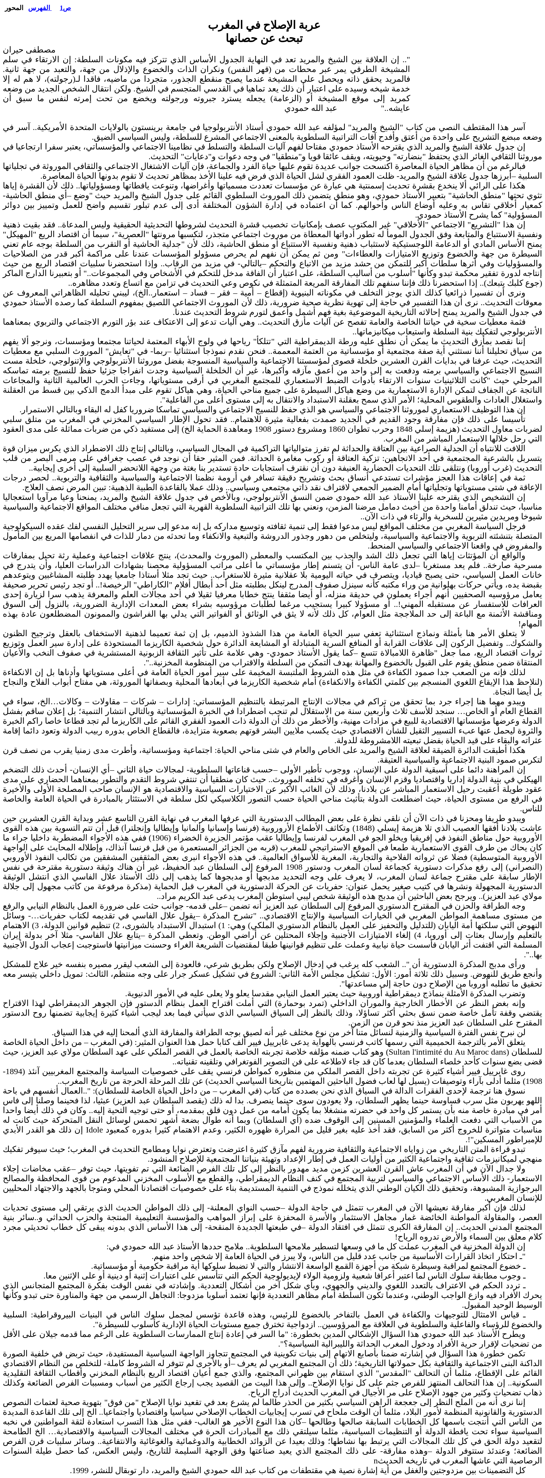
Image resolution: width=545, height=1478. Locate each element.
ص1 (65, 7)
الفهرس (40, 7)
